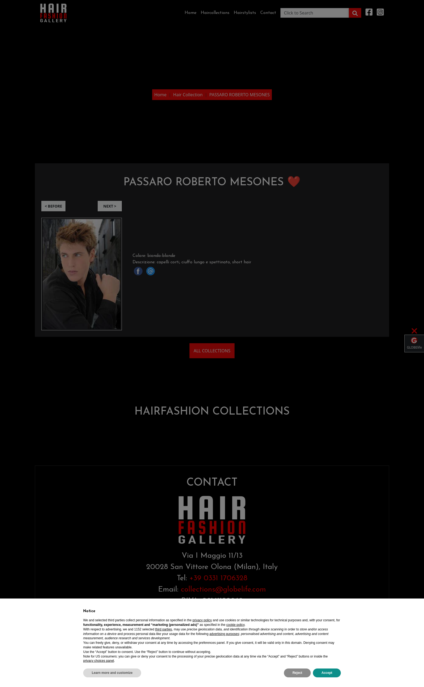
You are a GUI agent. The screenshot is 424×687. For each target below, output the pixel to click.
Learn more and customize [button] (112, 673)
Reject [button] (297, 673)
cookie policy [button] (235, 625)
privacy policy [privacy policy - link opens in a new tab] (202, 620)
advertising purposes (224, 634)
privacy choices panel (98, 661)
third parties (163, 629)
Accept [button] (326, 673)
